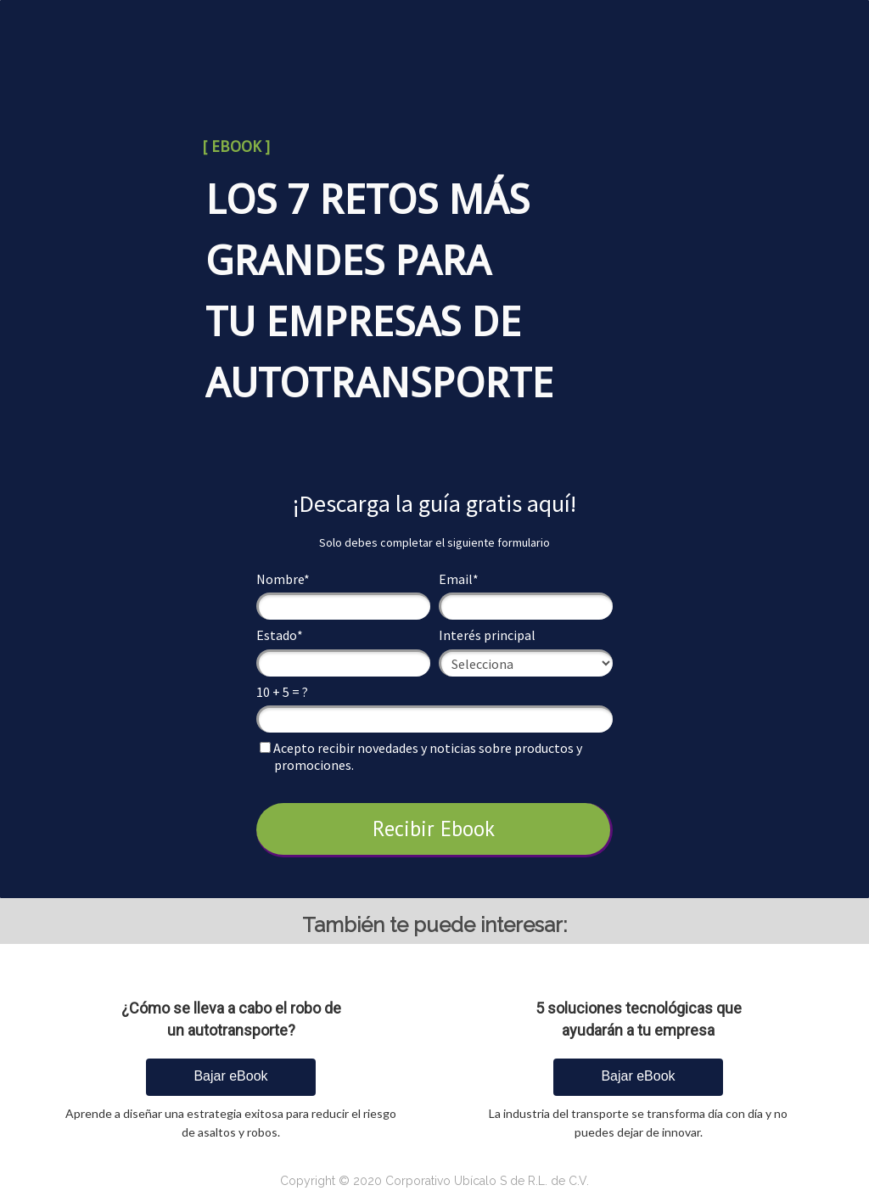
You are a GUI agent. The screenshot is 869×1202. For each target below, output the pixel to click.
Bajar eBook (230, 1076)
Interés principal (487, 634)
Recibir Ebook (434, 828)
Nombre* (283, 578)
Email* (459, 578)
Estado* (279, 634)
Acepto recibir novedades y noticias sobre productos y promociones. (421, 756)
